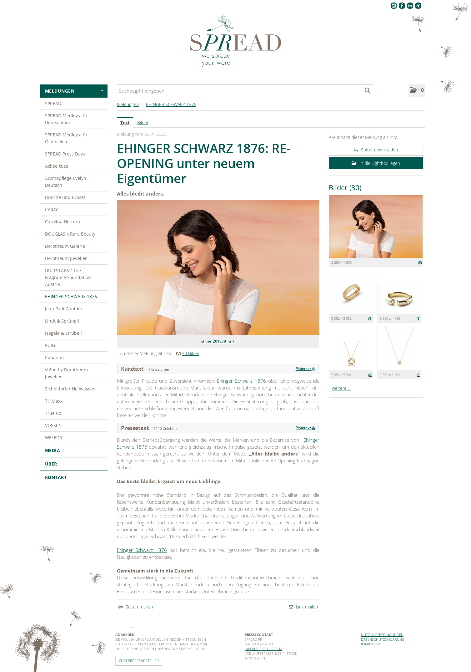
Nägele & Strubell (63, 333)
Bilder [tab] (142, 122)
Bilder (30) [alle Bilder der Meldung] (345, 187)
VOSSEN (53, 425)
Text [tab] (125, 122)
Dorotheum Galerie (65, 246)
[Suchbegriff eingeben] (245, 90)
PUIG (50, 345)
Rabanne (54, 357)
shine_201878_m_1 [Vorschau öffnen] (218, 341)
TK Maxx (54, 401)
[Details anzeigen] (420, 262)
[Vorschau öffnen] (218, 267)
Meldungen (74, 91)
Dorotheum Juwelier (66, 258)
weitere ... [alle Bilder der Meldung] (341, 388)
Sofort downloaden (376, 150)
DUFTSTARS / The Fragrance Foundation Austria (68, 277)
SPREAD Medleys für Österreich (66, 138)
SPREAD (53, 103)
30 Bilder (190, 353)
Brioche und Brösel (65, 197)
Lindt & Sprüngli (62, 321)
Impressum (370, 644)
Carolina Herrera (62, 222)
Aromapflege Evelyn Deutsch (65, 181)
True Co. (54, 413)
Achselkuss (56, 166)
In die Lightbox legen (376, 163)
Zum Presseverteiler (139, 660)
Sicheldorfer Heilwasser (70, 389)
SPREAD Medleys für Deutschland (66, 119)
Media (74, 450)
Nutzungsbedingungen (382, 634)
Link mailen (307, 607)
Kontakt (56, 477)
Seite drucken (139, 607)
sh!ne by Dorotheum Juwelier (66, 373)
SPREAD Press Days (65, 154)
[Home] (235, 40)
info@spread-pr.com (263, 648)
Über (74, 464)
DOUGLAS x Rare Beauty (70, 234)
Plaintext (305, 368)
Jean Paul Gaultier (64, 309)
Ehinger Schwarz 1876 (241, 381)
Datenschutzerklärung (382, 639)
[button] (416, 90)
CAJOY (51, 209)
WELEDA (53, 437)
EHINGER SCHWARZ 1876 (71, 296)
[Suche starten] (367, 90)
